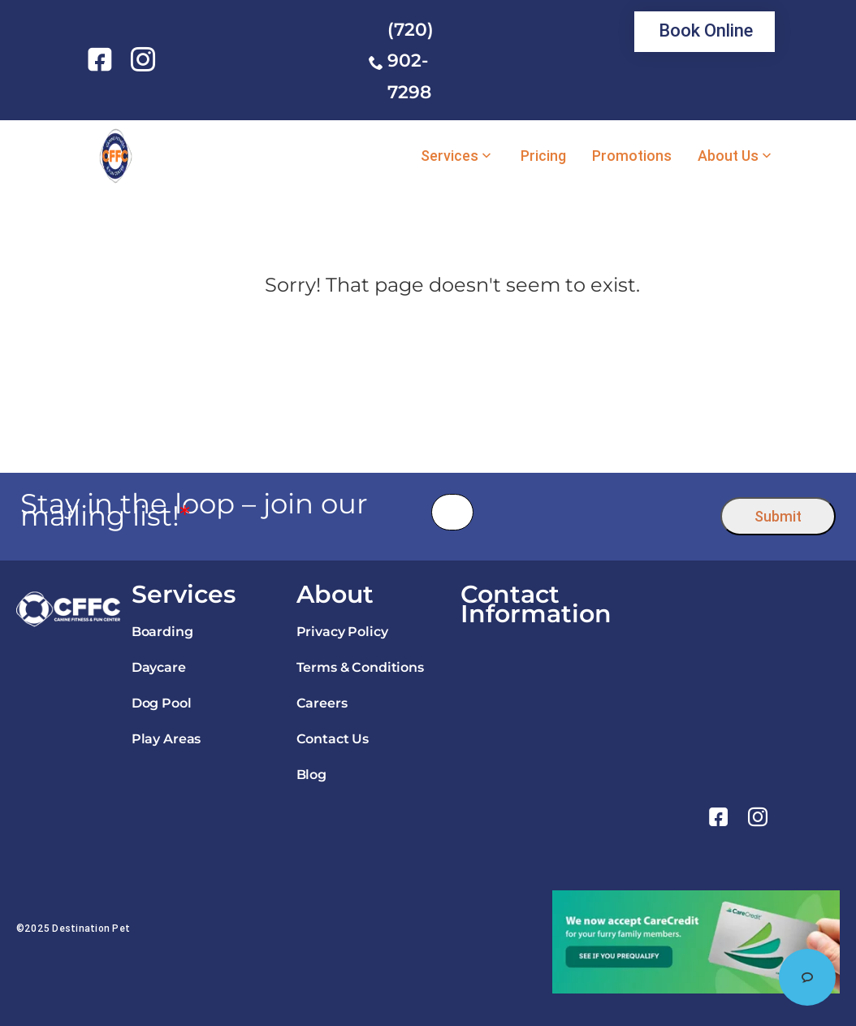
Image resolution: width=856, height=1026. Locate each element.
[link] (102, 59)
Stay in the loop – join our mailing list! (194, 510)
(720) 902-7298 (410, 61)
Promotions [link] (632, 156)
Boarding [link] (162, 631)
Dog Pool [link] (162, 703)
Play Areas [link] (166, 739)
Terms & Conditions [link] (360, 667)
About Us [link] (728, 156)
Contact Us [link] (332, 739)
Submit (778, 516)
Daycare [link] (159, 667)
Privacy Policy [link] (342, 631)
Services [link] (449, 156)
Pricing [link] (543, 156)
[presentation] (597, 512)
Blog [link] (311, 774)
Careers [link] (322, 703)
